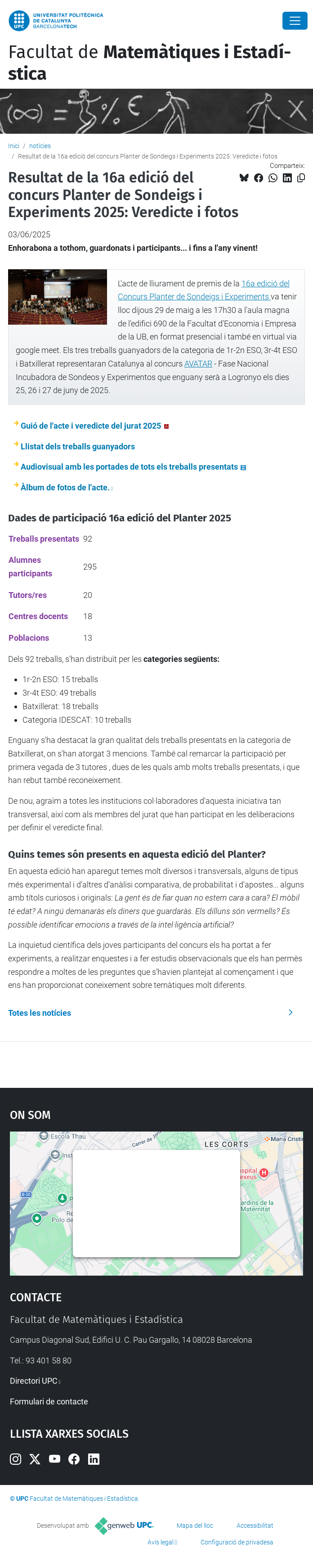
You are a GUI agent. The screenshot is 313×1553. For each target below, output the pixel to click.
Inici (13, 145)
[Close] (295, 21)
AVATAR (198, 363)
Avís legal (161, 1542)
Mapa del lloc (195, 1525)
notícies (40, 145)
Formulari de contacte (49, 1401)
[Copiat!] (301, 178)
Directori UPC (34, 1380)
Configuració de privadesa (237, 1542)
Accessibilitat (255, 1525)
